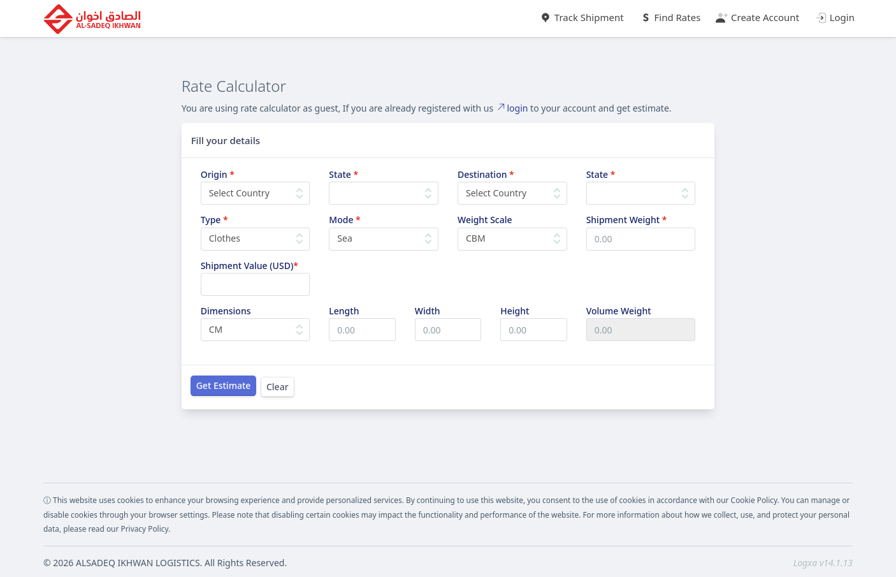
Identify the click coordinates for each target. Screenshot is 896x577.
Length (344, 311)
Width (427, 311)
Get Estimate (223, 385)
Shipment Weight (626, 220)
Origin (218, 174)
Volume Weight (618, 311)
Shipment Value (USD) (249, 265)
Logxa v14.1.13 (823, 563)
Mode (344, 220)
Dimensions (226, 311)
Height (514, 311)
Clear (277, 387)
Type (214, 220)
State (343, 174)
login (512, 108)
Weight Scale (485, 220)
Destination (486, 174)
